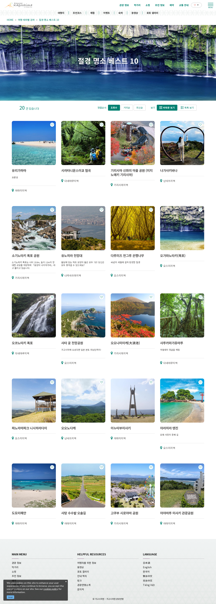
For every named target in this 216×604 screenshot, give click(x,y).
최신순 (139, 107)
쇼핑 (14, 571)
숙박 (120, 12)
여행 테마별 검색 (26, 19)
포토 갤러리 (152, 12)
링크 (79, 580)
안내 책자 (82, 576)
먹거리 (15, 567)
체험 (92, 12)
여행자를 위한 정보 (86, 562)
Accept (10, 597)
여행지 (61, 12)
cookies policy (50, 588)
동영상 (134, 12)
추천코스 (77, 12)
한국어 (146, 571)
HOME (10, 19)
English (147, 567)
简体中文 (147, 580)
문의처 (80, 589)
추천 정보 (16, 576)
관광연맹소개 (83, 585)
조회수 (114, 107)
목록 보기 (187, 107)
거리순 (127, 107)
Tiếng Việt (149, 585)
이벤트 (106, 12)
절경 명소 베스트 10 (49, 19)
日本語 (146, 562)
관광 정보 (16, 562)
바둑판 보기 (167, 107)
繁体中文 (147, 576)
